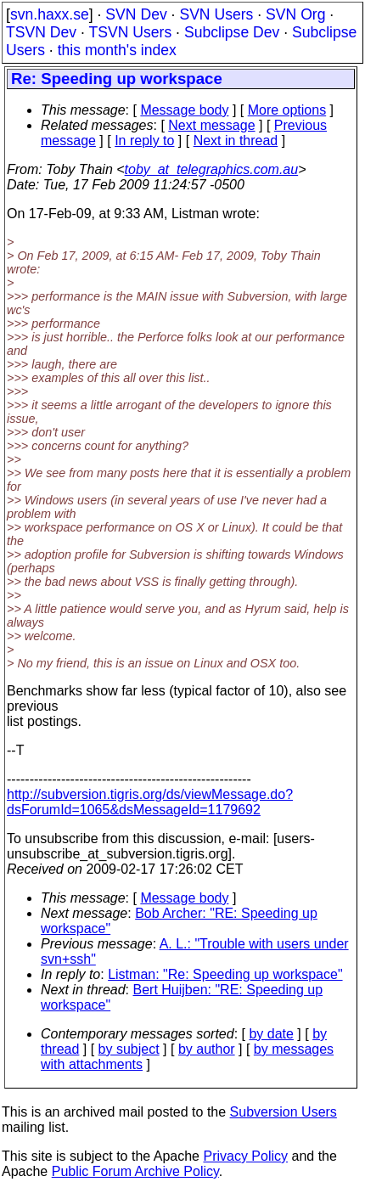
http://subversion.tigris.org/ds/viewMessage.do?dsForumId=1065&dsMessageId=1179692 (150, 802)
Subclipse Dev (231, 32)
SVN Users (216, 14)
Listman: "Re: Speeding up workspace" (225, 974)
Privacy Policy (245, 1156)
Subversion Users (283, 1112)
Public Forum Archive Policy (135, 1171)
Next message (211, 125)
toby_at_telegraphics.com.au (212, 169)
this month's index (117, 50)
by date (271, 1034)
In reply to (144, 140)
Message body (184, 110)
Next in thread (236, 140)
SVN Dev (135, 14)
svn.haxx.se (49, 14)
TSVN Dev (41, 32)
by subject (129, 1049)
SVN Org (295, 14)
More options (287, 110)
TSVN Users (129, 32)
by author (206, 1049)
